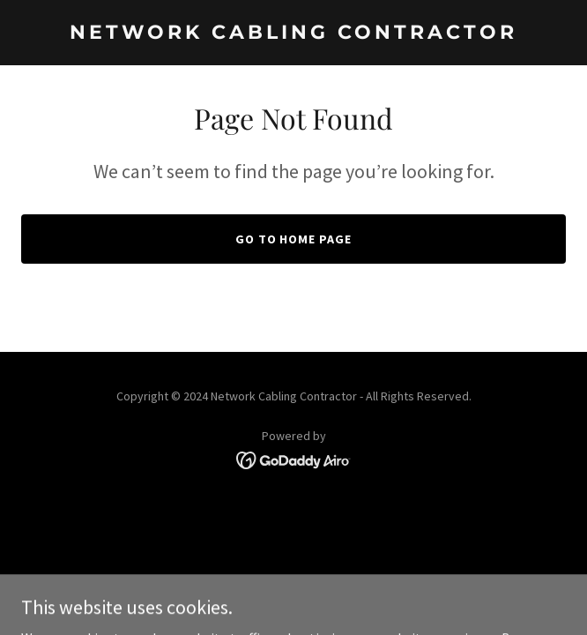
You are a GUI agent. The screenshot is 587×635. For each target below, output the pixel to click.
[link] (293, 33)
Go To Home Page (294, 239)
